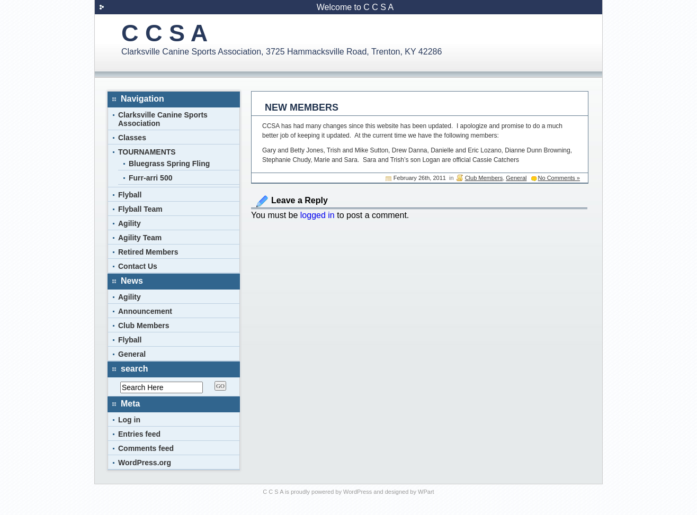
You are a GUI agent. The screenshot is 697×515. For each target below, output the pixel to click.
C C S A (164, 33)
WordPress (357, 492)
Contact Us (137, 266)
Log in (129, 419)
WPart (426, 492)
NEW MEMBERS (301, 107)
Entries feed (139, 434)
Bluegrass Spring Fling (169, 163)
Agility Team (140, 237)
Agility (129, 223)
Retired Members (148, 252)
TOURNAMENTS (147, 152)
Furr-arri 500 (150, 178)
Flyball (129, 195)
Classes (132, 137)
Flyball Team (140, 209)
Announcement (145, 311)
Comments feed (146, 448)
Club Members (484, 178)
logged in (317, 215)
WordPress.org (144, 462)
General (516, 178)
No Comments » (559, 178)
